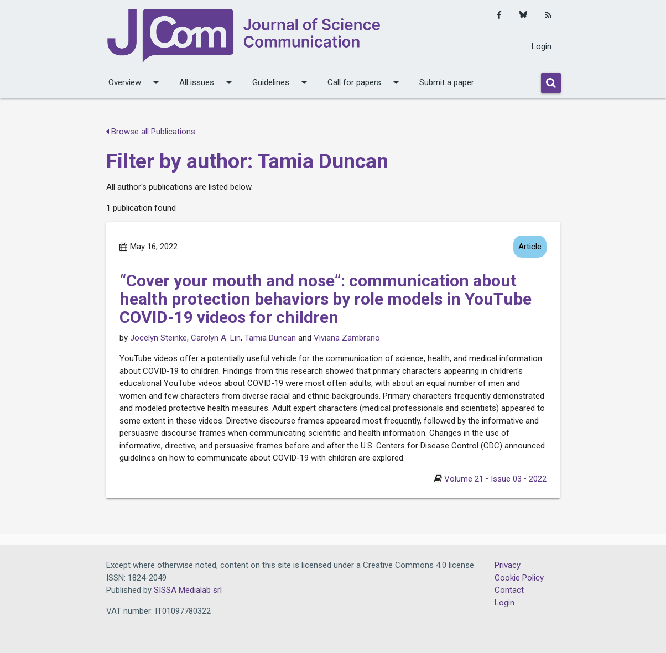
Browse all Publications (150, 132)
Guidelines (281, 82)
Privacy (508, 565)
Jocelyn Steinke (158, 338)
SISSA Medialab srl (188, 590)
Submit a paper (446, 82)
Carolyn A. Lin (216, 338)
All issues (207, 82)
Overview (135, 82)
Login (541, 46)
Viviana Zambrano (347, 338)
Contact (509, 590)
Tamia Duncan (270, 338)
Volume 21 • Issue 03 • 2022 (495, 479)
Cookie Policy (519, 578)
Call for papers (365, 82)
